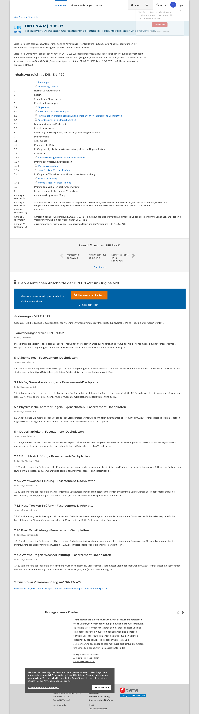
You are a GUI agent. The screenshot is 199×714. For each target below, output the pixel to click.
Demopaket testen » (89, 304)
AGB (92, 705)
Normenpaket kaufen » (89, 295)
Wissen (99, 5)
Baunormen (61, 5)
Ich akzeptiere (101, 687)
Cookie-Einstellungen (98, 708)
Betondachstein (22, 588)
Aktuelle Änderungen (81, 5)
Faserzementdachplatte (43, 588)
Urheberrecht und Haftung (101, 700)
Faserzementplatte (97, 588)
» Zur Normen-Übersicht (26, 17)
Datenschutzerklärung (99, 696)
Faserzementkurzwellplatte (71, 588)
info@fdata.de (59, 705)
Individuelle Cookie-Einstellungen (43, 687)
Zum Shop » (99, 267)
